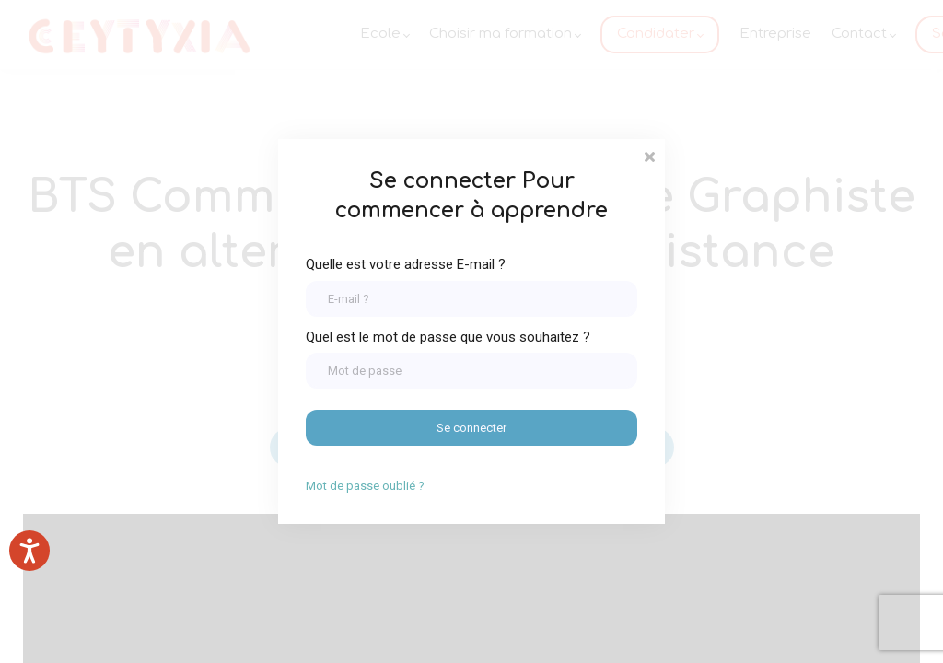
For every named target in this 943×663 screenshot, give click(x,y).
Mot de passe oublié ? (365, 486)
